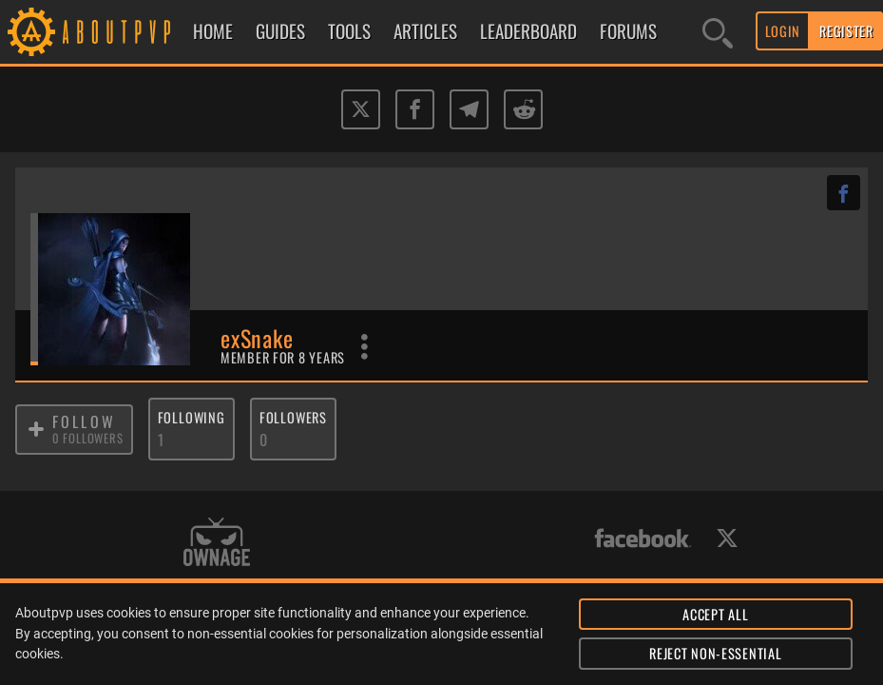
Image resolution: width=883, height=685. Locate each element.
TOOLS (349, 31)
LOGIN (783, 31)
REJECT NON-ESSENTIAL (715, 653)
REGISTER (846, 31)
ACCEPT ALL (715, 614)
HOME (213, 31)
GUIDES (280, 31)
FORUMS (628, 31)
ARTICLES (425, 31)
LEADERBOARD (528, 31)
